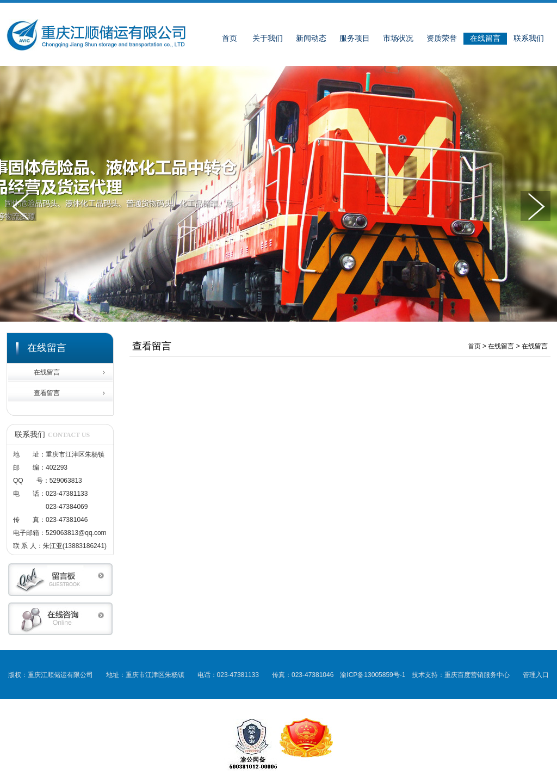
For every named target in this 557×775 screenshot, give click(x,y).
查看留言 (47, 393)
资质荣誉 (441, 38)
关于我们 (267, 38)
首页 (229, 38)
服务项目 (354, 38)
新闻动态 (311, 38)
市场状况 (398, 38)
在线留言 (485, 38)
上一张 (21, 206)
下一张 (535, 206)
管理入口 (536, 675)
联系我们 (528, 38)
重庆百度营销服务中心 (477, 675)
